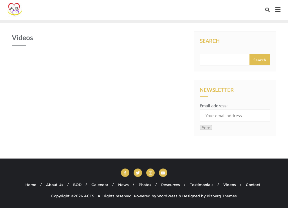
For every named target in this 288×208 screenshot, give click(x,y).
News (123, 184)
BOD (77, 184)
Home (30, 184)
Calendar (99, 184)
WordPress (167, 196)
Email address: (235, 112)
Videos (229, 184)
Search (210, 42)
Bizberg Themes (222, 196)
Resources (170, 184)
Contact (253, 184)
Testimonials (201, 184)
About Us (54, 184)
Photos (145, 184)
